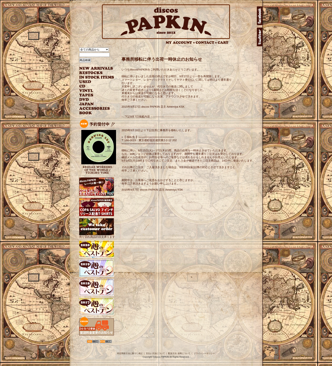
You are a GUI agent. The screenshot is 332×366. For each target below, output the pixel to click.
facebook (259, 15)
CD (82, 86)
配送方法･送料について (179, 353)
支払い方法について (155, 353)
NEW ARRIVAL (96, 68)
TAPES (86, 95)
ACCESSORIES (94, 108)
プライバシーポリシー (204, 353)
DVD (84, 99)
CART (223, 42)
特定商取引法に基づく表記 (129, 353)
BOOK (85, 113)
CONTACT (206, 42)
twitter (259, 37)
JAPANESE (93, 104)
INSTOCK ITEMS (96, 77)
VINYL (86, 90)
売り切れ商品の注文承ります (97, 235)
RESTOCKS (93, 73)
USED (93, 81)
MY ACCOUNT (180, 42)
